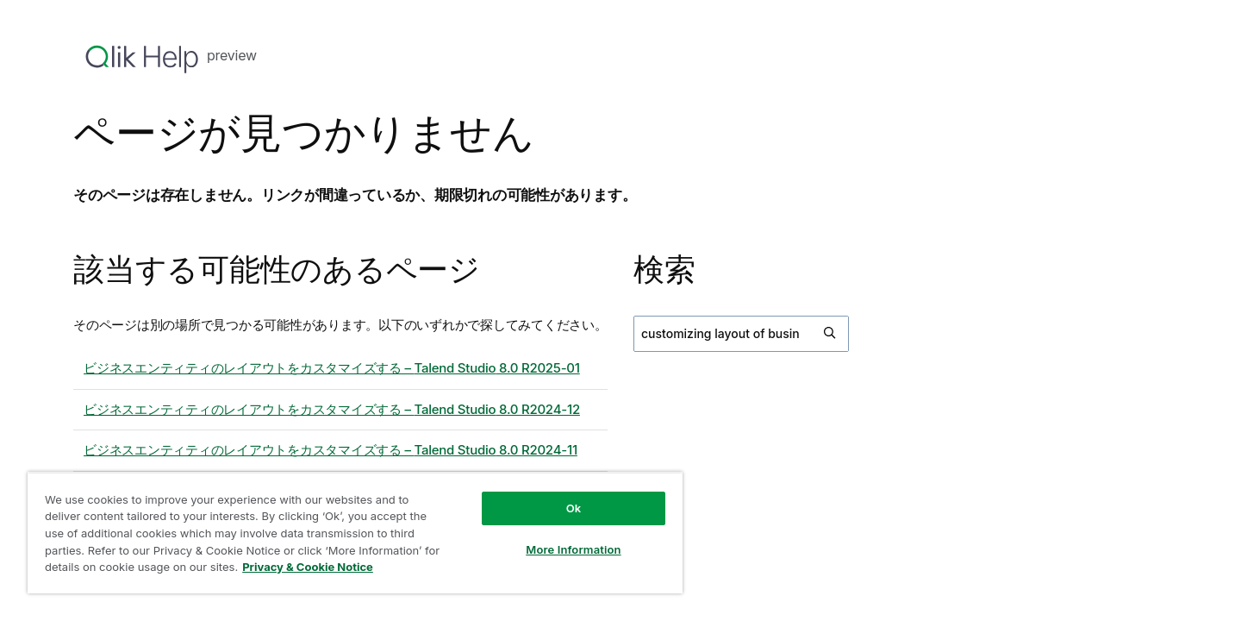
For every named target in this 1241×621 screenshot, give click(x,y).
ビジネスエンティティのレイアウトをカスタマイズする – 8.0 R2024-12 (332, 409)
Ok (574, 508)
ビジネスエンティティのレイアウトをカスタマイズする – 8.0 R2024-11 (330, 450)
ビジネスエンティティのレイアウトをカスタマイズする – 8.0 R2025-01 (332, 368)
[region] (355, 532)
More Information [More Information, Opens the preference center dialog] (573, 549)
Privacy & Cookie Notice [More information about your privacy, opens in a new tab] (307, 567)
